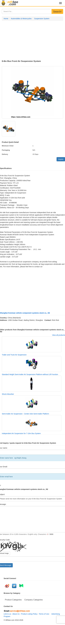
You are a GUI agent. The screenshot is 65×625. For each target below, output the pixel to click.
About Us (16, 614)
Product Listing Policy (29, 614)
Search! (57, 11)
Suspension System (41, 19)
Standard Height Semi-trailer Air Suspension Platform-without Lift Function (30, 374)
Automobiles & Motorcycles (21, 19)
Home (6, 19)
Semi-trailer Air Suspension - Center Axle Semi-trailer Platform (25, 414)
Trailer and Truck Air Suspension (14, 355)
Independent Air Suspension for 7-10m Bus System (21, 433)
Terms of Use (44, 614)
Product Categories (13, 600)
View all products (58, 335)
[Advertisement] (32, 40)
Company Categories (33, 600)
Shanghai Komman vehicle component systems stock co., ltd (25, 313)
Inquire (60, 159)
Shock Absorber (8, 394)
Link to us (7, 614)
